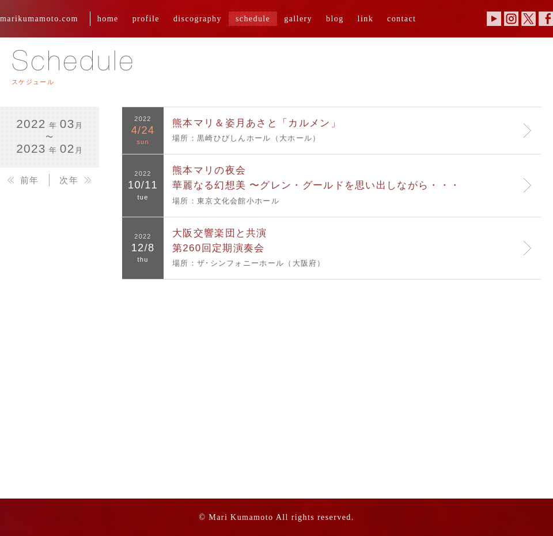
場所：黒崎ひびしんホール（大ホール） (348, 129)
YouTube (494, 19)
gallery (298, 18)
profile (146, 18)
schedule (253, 18)
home (108, 18)
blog (335, 18)
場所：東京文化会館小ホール (348, 184)
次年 (68, 180)
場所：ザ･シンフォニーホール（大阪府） (348, 246)
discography (197, 18)
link (365, 18)
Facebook (546, 19)
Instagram (511, 19)
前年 (29, 180)
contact (401, 18)
